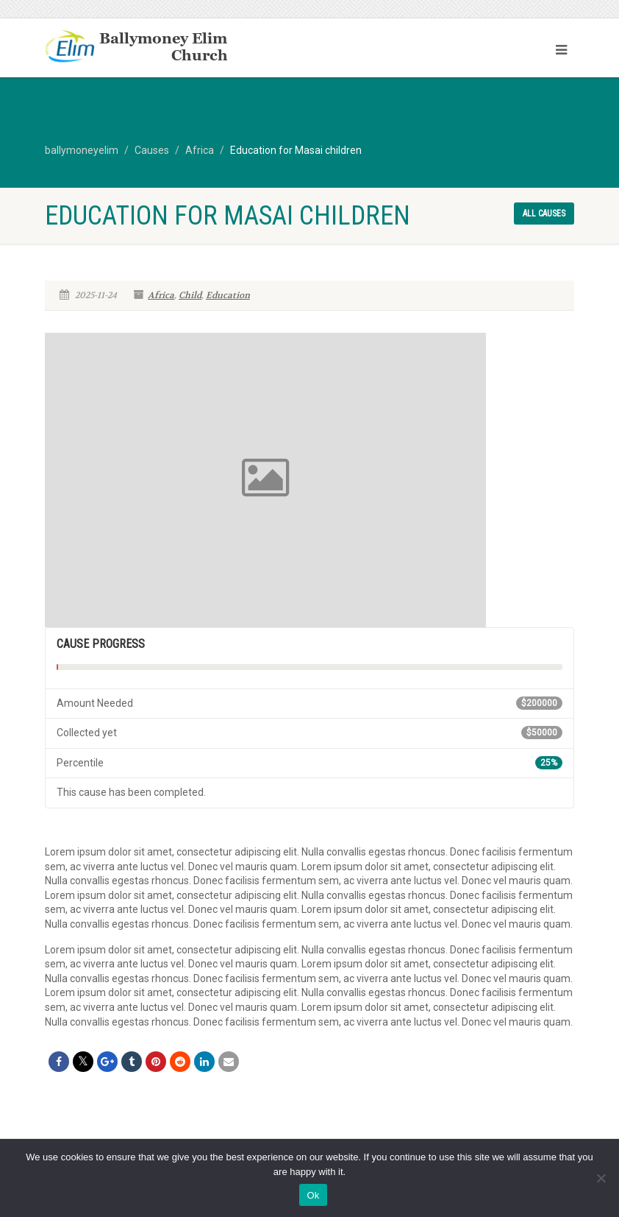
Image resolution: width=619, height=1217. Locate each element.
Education (228, 295)
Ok (313, 1195)
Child (190, 295)
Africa (161, 295)
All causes (544, 213)
